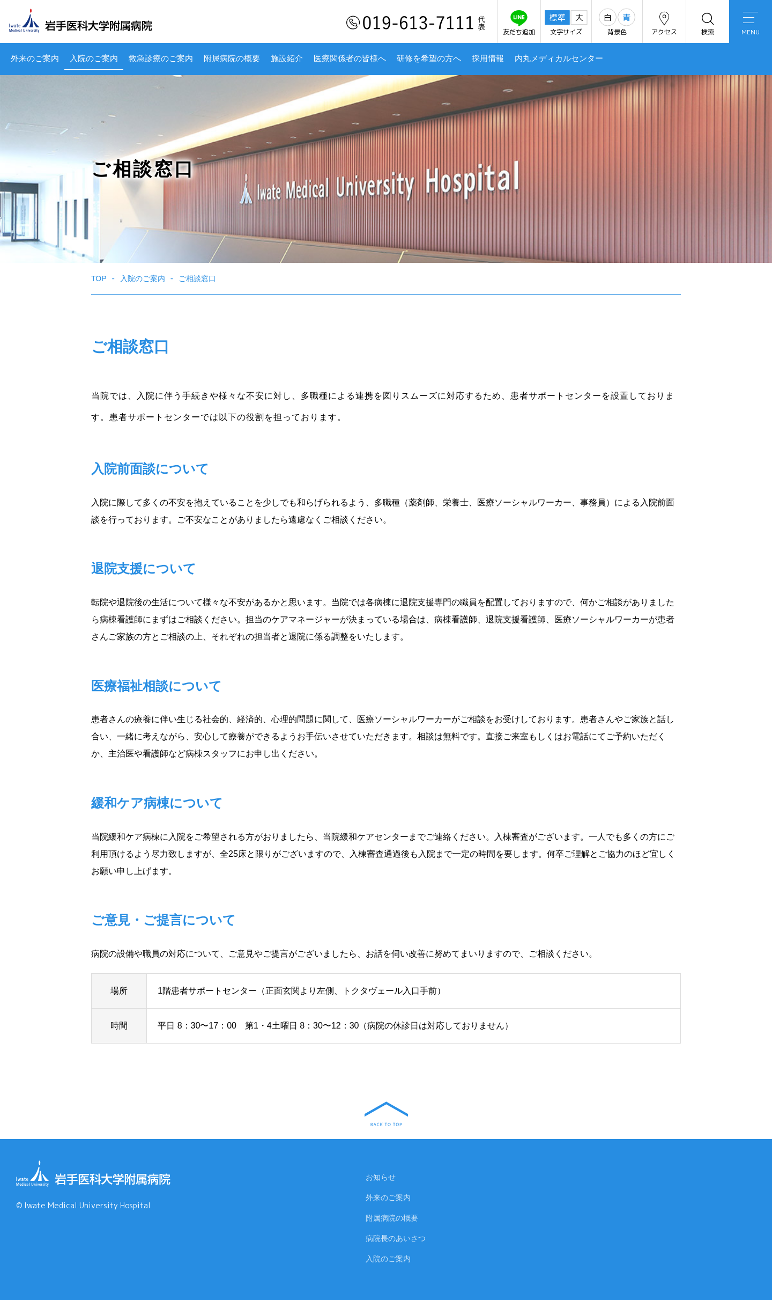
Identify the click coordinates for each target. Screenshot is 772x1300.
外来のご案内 (35, 58)
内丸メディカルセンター (559, 58)
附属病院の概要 (232, 58)
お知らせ (381, 1179)
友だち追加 (519, 23)
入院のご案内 (94, 58)
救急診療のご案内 (161, 58)
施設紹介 (287, 58)
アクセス (664, 23)
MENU (750, 24)
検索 (707, 23)
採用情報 (488, 58)
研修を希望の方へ (429, 58)
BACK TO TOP (386, 1113)
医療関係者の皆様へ (350, 58)
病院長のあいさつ (396, 1240)
